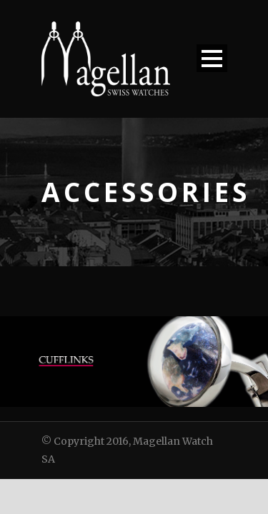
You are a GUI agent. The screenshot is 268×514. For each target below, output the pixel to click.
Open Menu (212, 58)
